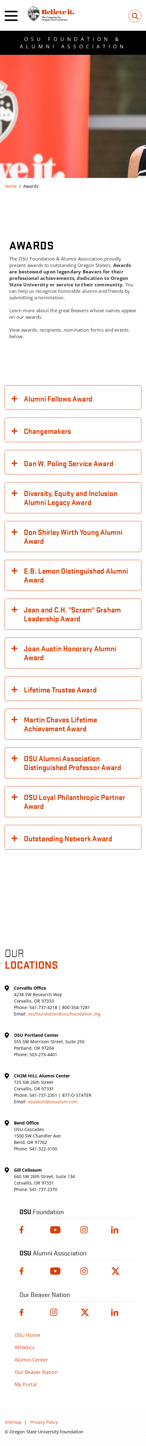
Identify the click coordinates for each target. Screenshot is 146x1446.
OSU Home (27, 1335)
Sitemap (13, 1422)
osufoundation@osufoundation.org (64, 1014)
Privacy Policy (44, 1422)
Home (11, 186)
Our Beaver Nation (36, 1372)
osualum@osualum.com (53, 1102)
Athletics (25, 1347)
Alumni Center (31, 1359)
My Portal (26, 1384)
